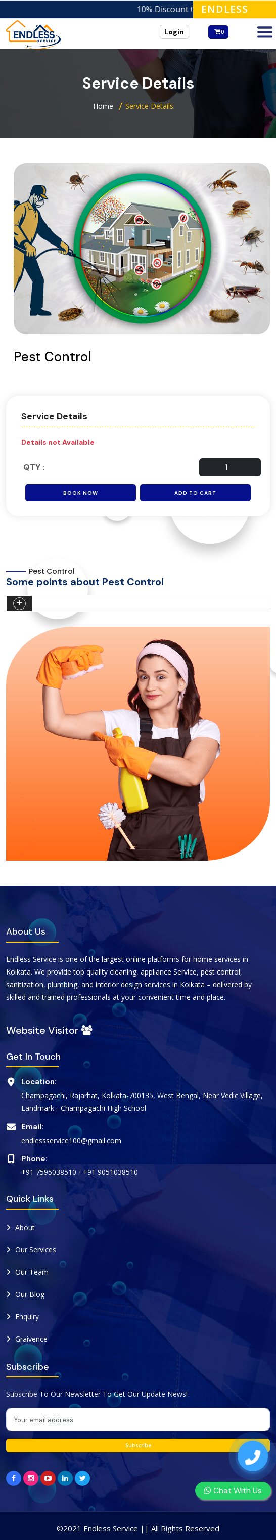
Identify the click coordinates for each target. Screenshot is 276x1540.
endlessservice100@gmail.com (71, 1140)
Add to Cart (195, 493)
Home (103, 106)
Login (174, 31)
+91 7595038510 (48, 1172)
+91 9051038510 (110, 1172)
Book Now (80, 493)
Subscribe (138, 1445)
